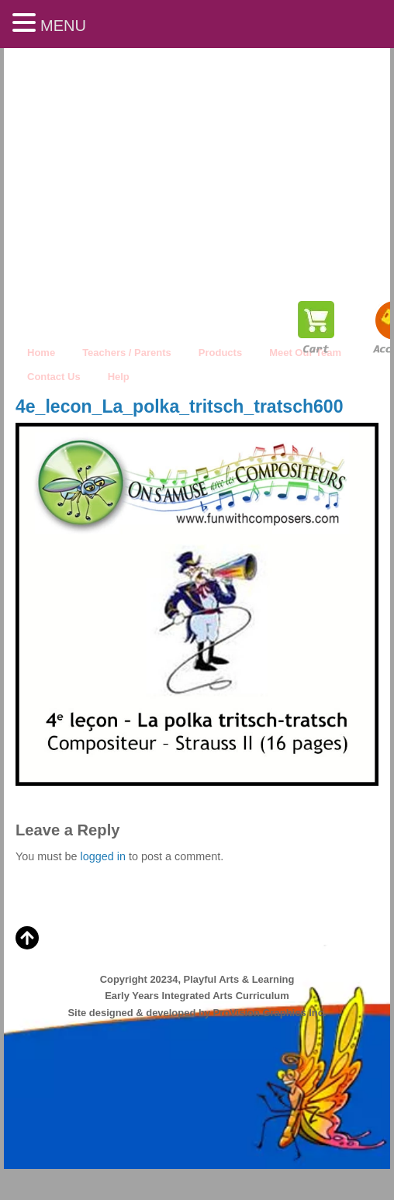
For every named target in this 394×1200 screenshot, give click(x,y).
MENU (63, 25)
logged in (102, 856)
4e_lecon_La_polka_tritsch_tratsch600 (179, 406)
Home (41, 352)
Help (119, 376)
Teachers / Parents (126, 352)
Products (220, 352)
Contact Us (54, 376)
